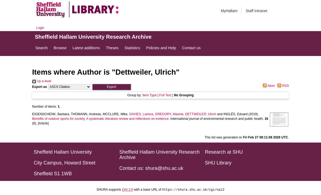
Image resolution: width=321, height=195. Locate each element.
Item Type (150, 95)
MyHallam (229, 11)
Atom (268, 86)
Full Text (165, 95)
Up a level (41, 81)
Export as (39, 87)
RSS (282, 86)
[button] (111, 87)
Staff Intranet (256, 11)
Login (40, 28)
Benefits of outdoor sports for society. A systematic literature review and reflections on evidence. (101, 119)
